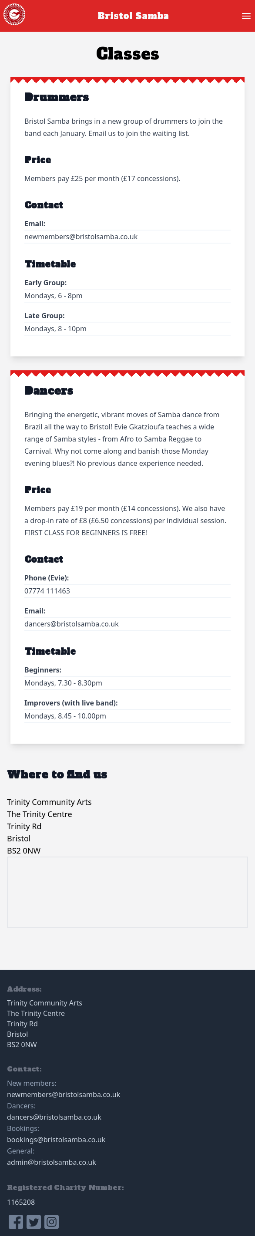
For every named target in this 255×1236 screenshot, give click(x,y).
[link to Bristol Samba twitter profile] (34, 1222)
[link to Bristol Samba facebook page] (16, 1222)
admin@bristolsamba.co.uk (51, 1162)
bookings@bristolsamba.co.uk (56, 1139)
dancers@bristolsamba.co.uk (54, 1117)
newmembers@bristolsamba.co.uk (63, 1094)
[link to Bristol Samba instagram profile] (51, 1222)
